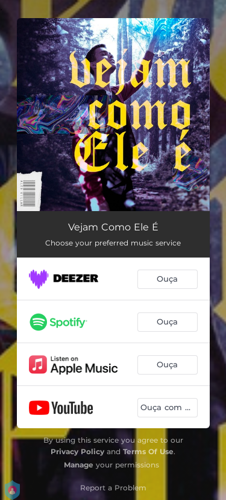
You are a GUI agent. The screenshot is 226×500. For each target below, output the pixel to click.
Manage (78, 464)
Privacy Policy (77, 451)
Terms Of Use (148, 451)
